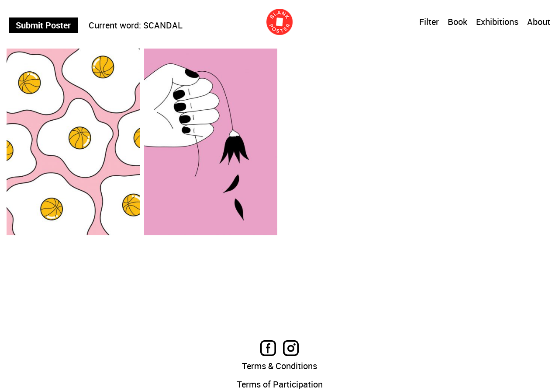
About (538, 22)
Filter (429, 22)
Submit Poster (43, 25)
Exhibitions (497, 22)
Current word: (115, 25)
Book (457, 22)
